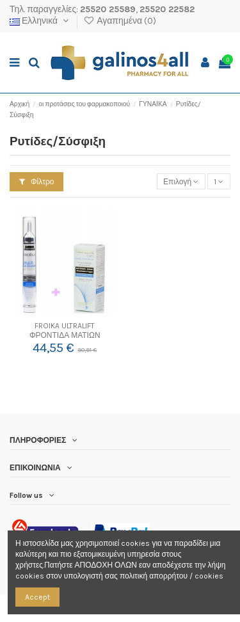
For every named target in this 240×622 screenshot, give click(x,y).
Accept (37, 597)
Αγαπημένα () (119, 20)
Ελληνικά (40, 20)
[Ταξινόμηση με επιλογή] (181, 181)
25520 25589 (108, 9)
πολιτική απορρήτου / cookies (171, 575)
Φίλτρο (36, 181)
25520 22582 (167, 9)
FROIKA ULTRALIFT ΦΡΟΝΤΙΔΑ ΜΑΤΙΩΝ (64, 330)
